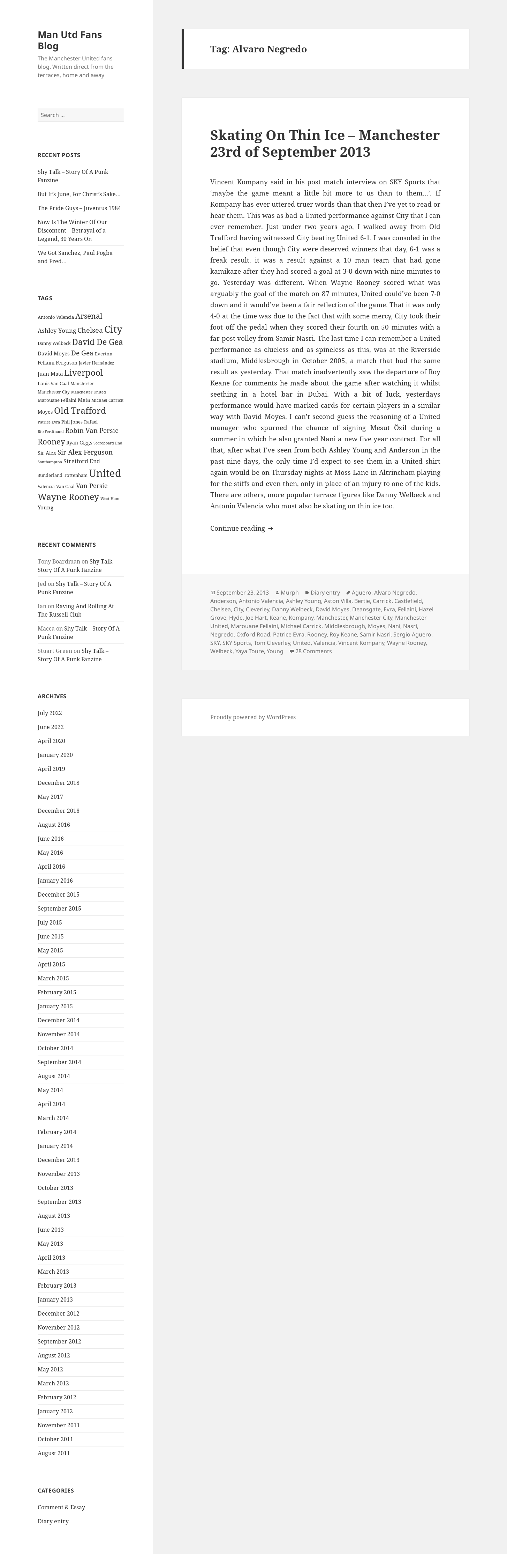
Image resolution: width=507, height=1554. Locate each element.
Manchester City (371, 617)
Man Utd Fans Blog (70, 40)
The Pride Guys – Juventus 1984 (79, 208)
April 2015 (51, 964)
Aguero (361, 592)
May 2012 (50, 1369)
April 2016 (51, 866)
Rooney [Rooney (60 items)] (51, 441)
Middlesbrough (344, 626)
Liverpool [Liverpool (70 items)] (83, 372)
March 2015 (53, 978)
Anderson (223, 601)
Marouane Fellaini (254, 626)
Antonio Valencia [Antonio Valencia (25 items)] (56, 317)
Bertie (362, 601)
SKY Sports (236, 643)
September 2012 (59, 1341)
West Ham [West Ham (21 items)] (109, 498)
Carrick (382, 601)
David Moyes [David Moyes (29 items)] (54, 353)
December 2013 (59, 1160)
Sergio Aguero (412, 634)
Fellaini (407, 609)
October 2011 (55, 1439)
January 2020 (55, 755)
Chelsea (220, 609)
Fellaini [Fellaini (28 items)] (46, 362)
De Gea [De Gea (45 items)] (82, 353)
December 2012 (59, 1313)
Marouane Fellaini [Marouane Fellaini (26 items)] (57, 400)
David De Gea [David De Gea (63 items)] (97, 342)
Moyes (376, 626)
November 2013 (59, 1174)
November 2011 (59, 1425)
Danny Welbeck (292, 609)
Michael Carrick (301, 626)
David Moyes (332, 609)
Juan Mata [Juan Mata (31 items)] (50, 373)
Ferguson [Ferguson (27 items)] (66, 362)
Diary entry (53, 1521)
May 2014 (50, 1090)
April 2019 (51, 769)
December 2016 (59, 811)
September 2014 (59, 1062)
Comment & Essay (61, 1507)
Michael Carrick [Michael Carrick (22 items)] (107, 400)
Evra (389, 609)
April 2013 (51, 1257)
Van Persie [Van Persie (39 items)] (92, 485)
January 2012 (55, 1411)
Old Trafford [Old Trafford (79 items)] (80, 410)
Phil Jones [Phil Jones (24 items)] (72, 422)
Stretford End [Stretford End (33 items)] (81, 461)
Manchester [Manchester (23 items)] (82, 383)
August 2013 (54, 1216)
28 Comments (313, 651)
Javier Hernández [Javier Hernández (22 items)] (96, 363)
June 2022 (51, 727)
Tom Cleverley (272, 643)
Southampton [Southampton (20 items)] (50, 461)
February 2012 (57, 1397)
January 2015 (55, 1006)
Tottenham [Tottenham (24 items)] (76, 475)
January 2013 (55, 1299)
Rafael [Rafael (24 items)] (91, 422)
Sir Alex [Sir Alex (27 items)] (47, 452)
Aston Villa (337, 601)
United (302, 643)
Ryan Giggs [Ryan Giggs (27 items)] (79, 442)
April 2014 (51, 1104)
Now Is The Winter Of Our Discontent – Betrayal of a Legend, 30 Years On (72, 230)
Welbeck (221, 651)
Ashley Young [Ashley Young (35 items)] (57, 330)
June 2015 (51, 936)
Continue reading (242, 528)
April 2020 (51, 741)
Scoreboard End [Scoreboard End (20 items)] (107, 443)
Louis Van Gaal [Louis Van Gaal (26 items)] (53, 383)
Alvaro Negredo (395, 592)
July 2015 (50, 922)
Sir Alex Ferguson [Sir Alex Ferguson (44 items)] (85, 452)
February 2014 (57, 1132)
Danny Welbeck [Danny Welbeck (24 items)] (54, 343)
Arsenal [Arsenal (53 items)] (89, 316)
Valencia (324, 643)
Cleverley (257, 609)
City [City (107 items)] (113, 329)
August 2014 (54, 1076)
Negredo (222, 634)
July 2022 (50, 713)
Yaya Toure (249, 651)
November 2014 (59, 1034)
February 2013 (57, 1285)
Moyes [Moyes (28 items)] (45, 411)
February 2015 (57, 992)
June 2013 (51, 1229)
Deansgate (366, 609)
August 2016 (54, 824)
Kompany (301, 617)
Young (275, 651)
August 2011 (54, 1453)
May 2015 (50, 950)
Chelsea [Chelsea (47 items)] (90, 330)
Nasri (410, 626)
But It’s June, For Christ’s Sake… (79, 194)
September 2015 (59, 908)
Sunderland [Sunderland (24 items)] (50, 475)
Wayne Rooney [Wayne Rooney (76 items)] (68, 496)
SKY (215, 643)
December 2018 (59, 783)
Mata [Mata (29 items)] (84, 399)
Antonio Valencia (261, 601)
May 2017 (50, 797)
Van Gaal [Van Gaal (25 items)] (65, 486)
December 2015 (59, 894)
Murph (290, 592)
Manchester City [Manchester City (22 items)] (54, 392)
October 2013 (55, 1188)
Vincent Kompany (361, 643)
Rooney (317, 634)
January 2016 (55, 880)
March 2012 (53, 1383)
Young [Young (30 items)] (45, 507)
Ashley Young (303, 601)
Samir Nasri (375, 634)
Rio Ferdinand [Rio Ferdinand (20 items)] (51, 431)
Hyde (236, 617)
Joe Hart (256, 617)
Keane (278, 617)
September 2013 (59, 1202)
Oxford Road (253, 634)
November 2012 (59, 1327)
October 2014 (55, 1048)
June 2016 (51, 838)
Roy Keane (343, 634)
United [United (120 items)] (105, 473)
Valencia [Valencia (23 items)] (46, 486)
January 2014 (55, 1146)
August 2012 (54, 1355)
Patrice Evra (288, 634)
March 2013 (53, 1271)
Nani (394, 626)
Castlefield (408, 601)
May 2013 (50, 1243)
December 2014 (59, 1020)
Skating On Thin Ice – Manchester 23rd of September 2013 (325, 143)
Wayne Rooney (406, 643)
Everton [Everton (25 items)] (103, 354)
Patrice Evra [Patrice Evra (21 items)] (49, 422)
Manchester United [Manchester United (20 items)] (88, 392)
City (238, 609)
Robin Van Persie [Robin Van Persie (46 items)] (92, 430)
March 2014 (53, 1118)
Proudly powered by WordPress (253, 717)
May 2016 (50, 852)
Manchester (331, 617)
